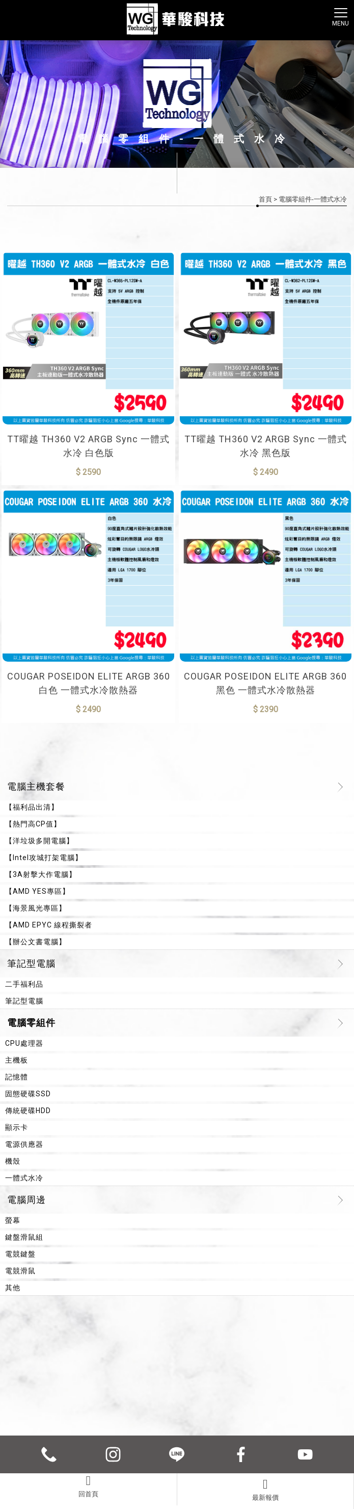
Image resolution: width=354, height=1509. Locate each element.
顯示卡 (16, 1127)
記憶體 (16, 1077)
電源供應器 (24, 1144)
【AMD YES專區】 (37, 891)
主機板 (16, 1060)
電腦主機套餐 (36, 786)
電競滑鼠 (20, 1271)
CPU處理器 (24, 1043)
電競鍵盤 (20, 1254)
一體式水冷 (24, 1178)
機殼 (12, 1161)
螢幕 (12, 1220)
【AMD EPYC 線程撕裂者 (48, 925)
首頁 (265, 199)
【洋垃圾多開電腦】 (39, 841)
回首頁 (88, 1486)
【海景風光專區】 (35, 908)
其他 (12, 1288)
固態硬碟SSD (28, 1094)
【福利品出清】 (32, 807)
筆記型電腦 (31, 963)
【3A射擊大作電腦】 (40, 874)
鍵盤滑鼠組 (24, 1237)
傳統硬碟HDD (28, 1110)
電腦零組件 (31, 1022)
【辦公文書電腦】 (35, 942)
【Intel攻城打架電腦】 (44, 857)
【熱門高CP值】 (33, 824)
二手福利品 (24, 984)
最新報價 (265, 1489)
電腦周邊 (26, 1199)
